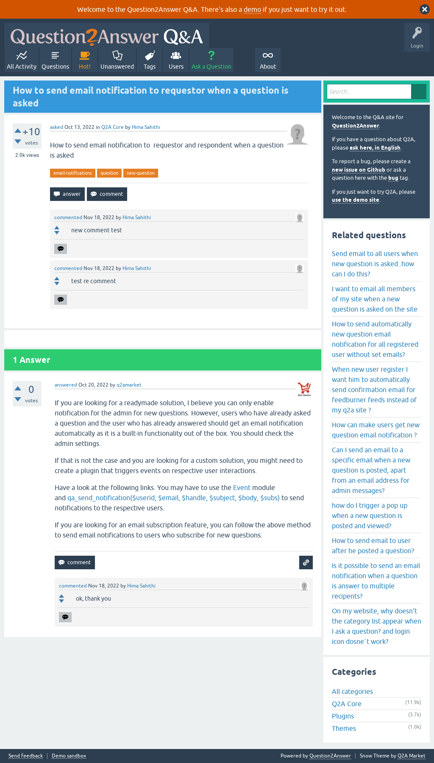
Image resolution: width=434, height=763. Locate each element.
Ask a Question (211, 66)
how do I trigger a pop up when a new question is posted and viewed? (369, 515)
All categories (352, 691)
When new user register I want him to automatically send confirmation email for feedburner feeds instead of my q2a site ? (374, 389)
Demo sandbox (69, 756)
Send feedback (25, 756)
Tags (150, 66)
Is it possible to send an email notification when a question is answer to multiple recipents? (376, 581)
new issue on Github (358, 170)
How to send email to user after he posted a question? (373, 545)
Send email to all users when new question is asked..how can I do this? (375, 264)
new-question (141, 172)
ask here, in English (375, 148)
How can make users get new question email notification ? (376, 430)
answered (66, 385)
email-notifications (72, 172)
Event (241, 487)
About (268, 66)
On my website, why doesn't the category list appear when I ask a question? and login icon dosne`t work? (376, 626)
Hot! (85, 66)
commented (68, 217)
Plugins (343, 716)
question (109, 172)
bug (393, 178)
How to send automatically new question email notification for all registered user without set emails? (375, 339)
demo (252, 9)
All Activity (21, 66)
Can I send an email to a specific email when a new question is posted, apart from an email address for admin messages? (371, 470)
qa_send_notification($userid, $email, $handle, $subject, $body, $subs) (173, 497)
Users (176, 66)
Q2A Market (412, 756)
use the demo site (355, 200)
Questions (55, 66)
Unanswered (117, 66)
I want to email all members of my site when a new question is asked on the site (374, 299)
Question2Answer (355, 126)
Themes (344, 728)
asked (56, 127)
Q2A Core (112, 127)
